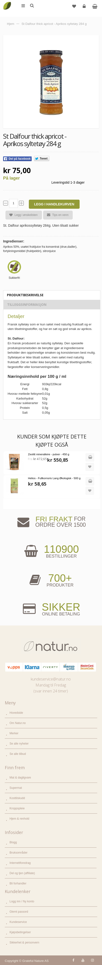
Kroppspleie (17, 808)
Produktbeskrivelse (25, 295)
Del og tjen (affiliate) (22, 873)
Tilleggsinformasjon (26, 304)
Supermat (16, 788)
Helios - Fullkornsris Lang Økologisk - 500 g (54, 478)
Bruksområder (18, 852)
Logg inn (85, 8)
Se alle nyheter (19, 743)
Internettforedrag (20, 863)
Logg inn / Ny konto (22, 901)
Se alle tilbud (18, 754)
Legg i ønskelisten (21, 215)
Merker (14, 733)
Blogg (13, 842)
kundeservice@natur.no (51, 679)
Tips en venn (55, 215)
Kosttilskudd (17, 798)
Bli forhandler (18, 883)
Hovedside (16, 712)
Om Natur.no (18, 723)
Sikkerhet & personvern (24, 942)
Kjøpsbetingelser (20, 932)
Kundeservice (18, 922)
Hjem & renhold (19, 818)
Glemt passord (19, 911)
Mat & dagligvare (20, 777)
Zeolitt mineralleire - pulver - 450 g (48, 454)
